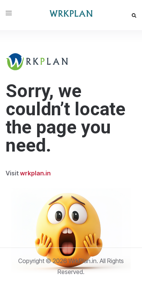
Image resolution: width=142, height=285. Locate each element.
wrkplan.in (35, 173)
